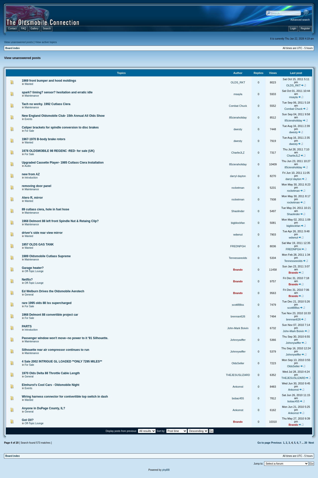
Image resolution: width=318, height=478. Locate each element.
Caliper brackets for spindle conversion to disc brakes (60, 127)
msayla (238, 94)
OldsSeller (238, 363)
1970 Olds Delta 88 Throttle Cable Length (51, 373)
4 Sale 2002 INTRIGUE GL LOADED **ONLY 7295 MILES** (62, 361)
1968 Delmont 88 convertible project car (50, 314)
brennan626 (238, 316)
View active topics (46, 42)
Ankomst (238, 386)
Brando (238, 269)
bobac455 (238, 398)
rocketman (238, 187)
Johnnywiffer (238, 339)
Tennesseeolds (238, 257)
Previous (276, 442)
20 (305, 442)
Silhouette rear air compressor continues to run (55, 350)
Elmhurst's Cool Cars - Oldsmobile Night (51, 385)
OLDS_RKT (238, 82)
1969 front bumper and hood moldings (49, 80)
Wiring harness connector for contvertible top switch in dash (65, 396)
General (29, 294)
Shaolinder (237, 211)
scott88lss (238, 304)
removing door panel (36, 186)
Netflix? (27, 279)
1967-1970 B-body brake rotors (43, 139)
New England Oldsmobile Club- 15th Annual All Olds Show (63, 116)
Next (311, 442)
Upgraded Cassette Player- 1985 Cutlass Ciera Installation (63, 162)
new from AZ (31, 174)
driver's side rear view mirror (42, 233)
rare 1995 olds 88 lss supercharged (47, 303)
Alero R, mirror (32, 197)
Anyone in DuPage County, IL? (43, 408)
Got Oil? (28, 420)
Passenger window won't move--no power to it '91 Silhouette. (65, 338)
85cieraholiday (238, 117)
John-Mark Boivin (237, 328)
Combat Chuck (238, 105)
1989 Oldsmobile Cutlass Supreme (46, 256)
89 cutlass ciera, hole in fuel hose (45, 209)
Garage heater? (33, 268)
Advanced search (300, 19)
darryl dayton (238, 176)
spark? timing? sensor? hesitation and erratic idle (57, 92)
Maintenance (32, 95)
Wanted (29, 84)
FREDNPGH (238, 246)
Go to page (263, 442)
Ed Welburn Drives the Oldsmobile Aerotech (53, 291)
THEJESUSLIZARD (238, 374)
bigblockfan (238, 222)
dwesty (238, 129)
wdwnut (237, 234)
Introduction (31, 177)
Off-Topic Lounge (34, 271)
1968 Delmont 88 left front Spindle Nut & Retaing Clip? (60, 221)
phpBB (166, 470)
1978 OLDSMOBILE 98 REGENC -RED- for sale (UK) (58, 151)
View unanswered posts (18, 42)
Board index (12, 48)
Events (28, 119)
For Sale (29, 130)
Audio (28, 166)
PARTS (27, 326)
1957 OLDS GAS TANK (38, 244)
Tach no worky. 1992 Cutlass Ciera (46, 104)
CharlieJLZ (237, 152)
